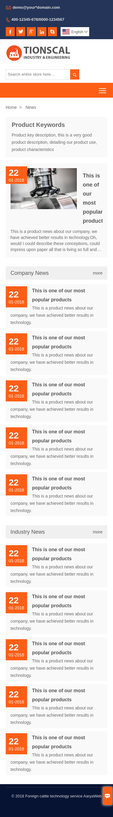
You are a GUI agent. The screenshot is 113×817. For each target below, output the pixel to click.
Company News (30, 273)
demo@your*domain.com (36, 7)
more (97, 273)
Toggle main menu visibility (103, 88)
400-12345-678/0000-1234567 (37, 19)
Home (11, 107)
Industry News (28, 532)
